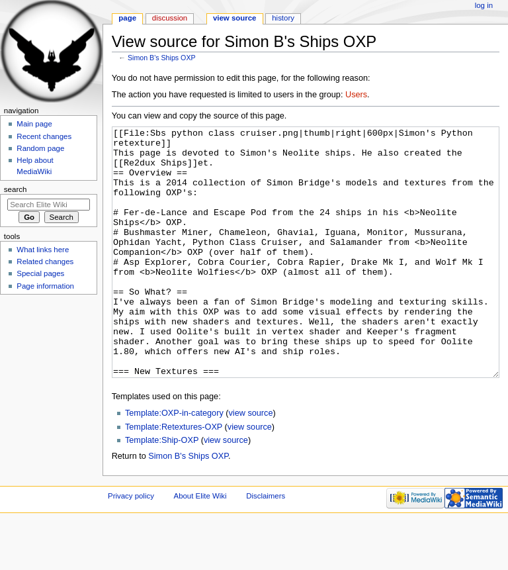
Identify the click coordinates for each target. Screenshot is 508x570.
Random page (40, 148)
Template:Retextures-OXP (173, 476)
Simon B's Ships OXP (162, 58)
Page (127, 18)
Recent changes (44, 136)
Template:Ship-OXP (161, 490)
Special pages (40, 273)
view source (251, 462)
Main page (34, 124)
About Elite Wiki (200, 545)
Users (356, 94)
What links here (43, 250)
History (283, 18)
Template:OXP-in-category (174, 462)
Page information (45, 286)
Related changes (45, 261)
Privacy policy (131, 545)
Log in (484, 5)
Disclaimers (265, 545)
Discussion (169, 18)
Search (15, 189)
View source (235, 18)
